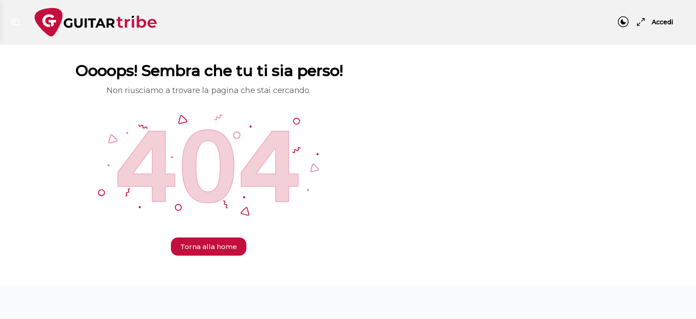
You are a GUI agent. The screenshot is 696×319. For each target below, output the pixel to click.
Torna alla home (208, 246)
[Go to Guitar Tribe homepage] (95, 21)
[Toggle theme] (623, 22)
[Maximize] (639, 22)
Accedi (662, 22)
